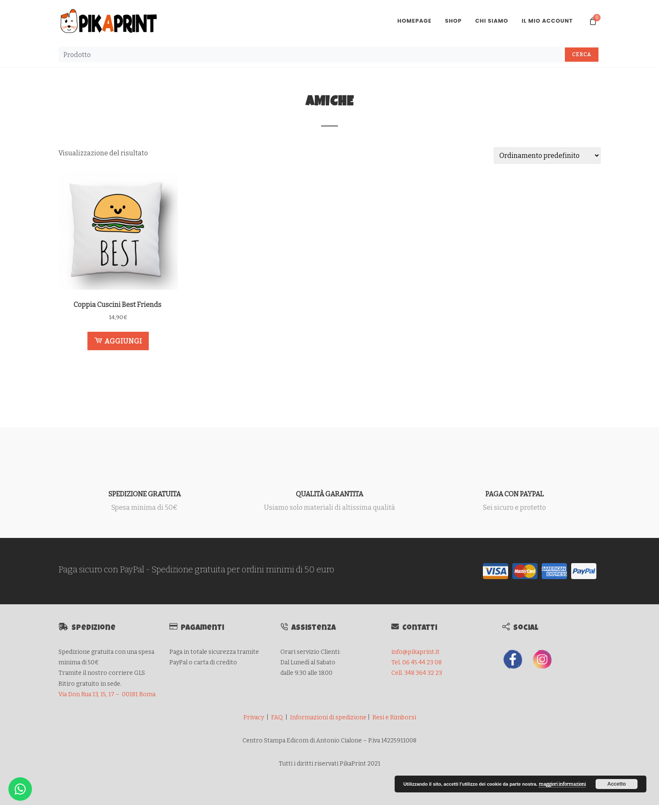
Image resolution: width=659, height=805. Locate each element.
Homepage (414, 21)
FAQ (277, 717)
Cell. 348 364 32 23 (416, 673)
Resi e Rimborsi (394, 717)
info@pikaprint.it (415, 652)
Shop (453, 21)
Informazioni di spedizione (328, 717)
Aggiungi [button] (118, 340)
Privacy (253, 717)
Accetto (616, 784)
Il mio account (547, 21)
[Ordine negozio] (547, 155)
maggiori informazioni (562, 784)
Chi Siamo (492, 21)
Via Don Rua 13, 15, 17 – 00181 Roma (107, 694)
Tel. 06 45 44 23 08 (416, 662)
